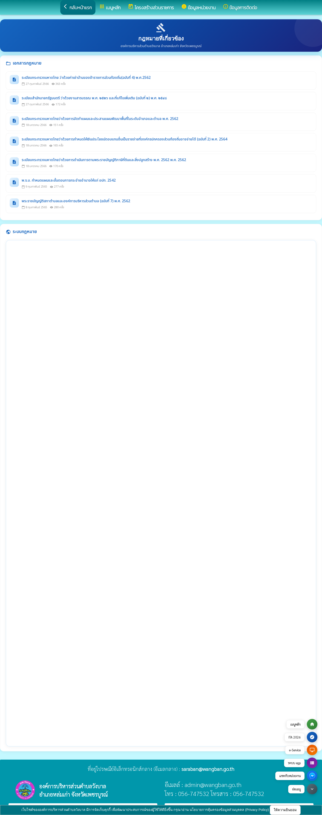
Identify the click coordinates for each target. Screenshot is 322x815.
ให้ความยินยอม (285, 810)
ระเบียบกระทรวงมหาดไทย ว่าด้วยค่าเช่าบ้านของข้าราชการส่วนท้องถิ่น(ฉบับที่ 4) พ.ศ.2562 (86, 77)
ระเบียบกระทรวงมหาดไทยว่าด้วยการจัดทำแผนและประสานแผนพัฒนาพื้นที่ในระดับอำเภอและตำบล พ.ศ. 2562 (100, 119)
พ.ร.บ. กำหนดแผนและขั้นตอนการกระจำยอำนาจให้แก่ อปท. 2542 (69, 180)
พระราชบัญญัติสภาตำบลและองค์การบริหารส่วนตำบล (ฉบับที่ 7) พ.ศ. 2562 (76, 201)
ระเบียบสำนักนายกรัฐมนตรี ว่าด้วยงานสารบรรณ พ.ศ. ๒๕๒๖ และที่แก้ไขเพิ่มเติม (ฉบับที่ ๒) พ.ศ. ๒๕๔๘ (94, 98)
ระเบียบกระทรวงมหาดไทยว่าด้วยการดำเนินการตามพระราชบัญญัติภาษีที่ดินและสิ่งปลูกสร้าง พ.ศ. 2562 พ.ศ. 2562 (104, 160)
